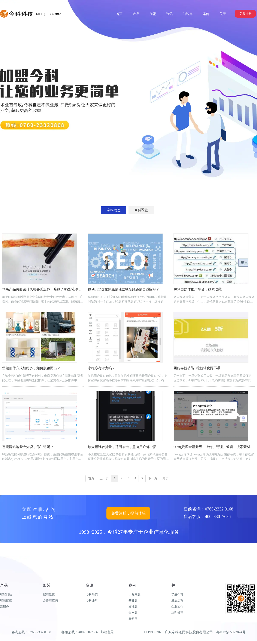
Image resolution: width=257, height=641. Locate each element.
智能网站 (6, 594)
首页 (91, 478)
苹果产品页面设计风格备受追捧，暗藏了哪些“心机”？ (43, 289)
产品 (4, 585)
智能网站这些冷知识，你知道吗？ (28, 447)
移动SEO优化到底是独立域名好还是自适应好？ (123, 289)
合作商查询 (50, 600)
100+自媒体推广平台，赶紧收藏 (197, 289)
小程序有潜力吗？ (101, 368)
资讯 (89, 585)
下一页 (152, 478)
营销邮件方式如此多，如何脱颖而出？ (31, 368)
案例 (132, 585)
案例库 (132, 618)
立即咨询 (177, 612)
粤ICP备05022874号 (231, 632)
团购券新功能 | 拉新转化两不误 (196, 368)
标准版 (132, 606)
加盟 (47, 585)
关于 (175, 585)
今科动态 (92, 594)
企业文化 (177, 606)
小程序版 (134, 594)
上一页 (104, 478)
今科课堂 (92, 600)
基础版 (132, 600)
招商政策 (49, 594)
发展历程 (177, 600)
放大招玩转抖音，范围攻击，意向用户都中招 (122, 447)
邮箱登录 (107, 632)
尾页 (166, 478)
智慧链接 (6, 600)
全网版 (132, 612)
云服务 (4, 606)
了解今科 (177, 594)
